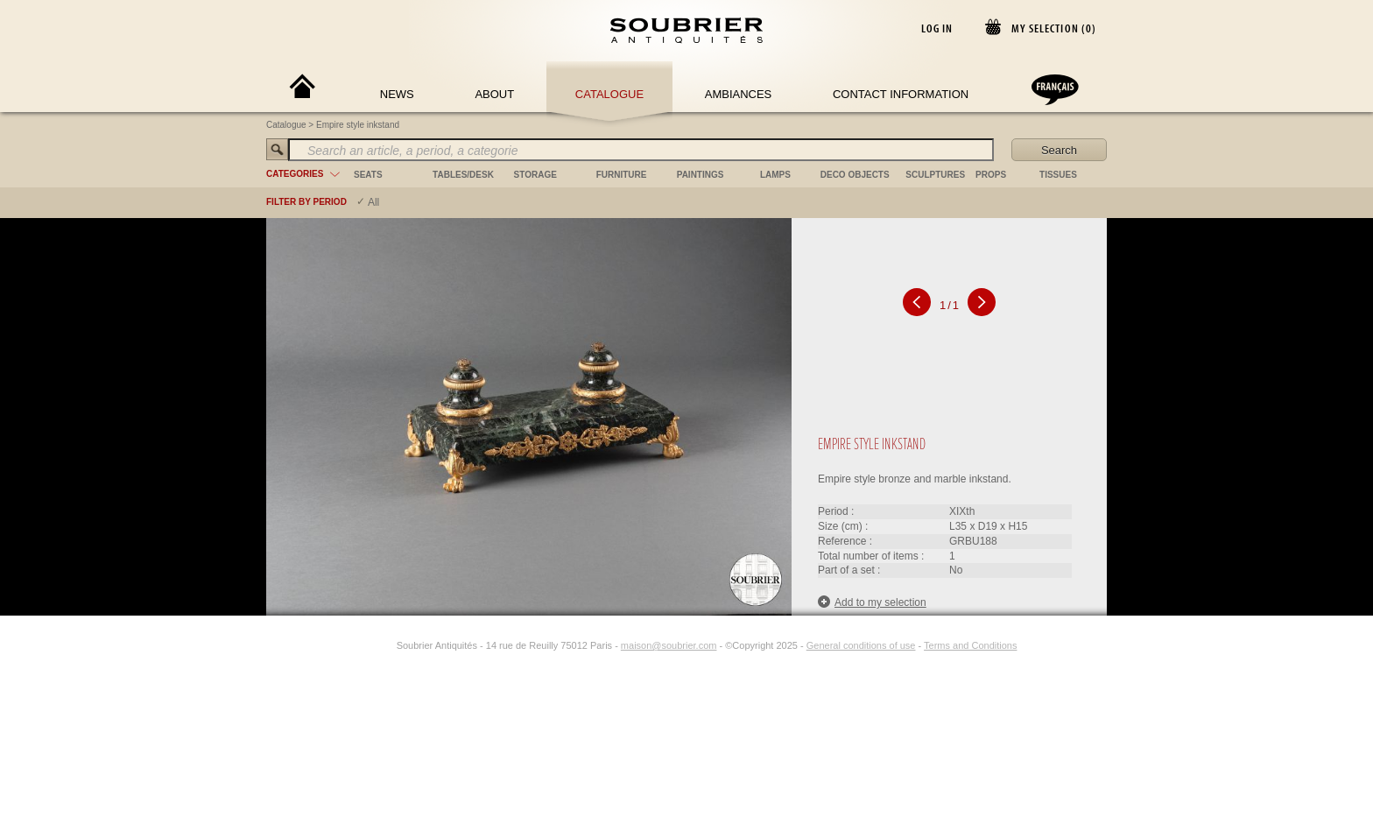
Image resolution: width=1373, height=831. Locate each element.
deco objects (855, 175)
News (397, 94)
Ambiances (738, 94)
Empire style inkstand (357, 125)
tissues (1058, 175)
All (373, 202)
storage (535, 175)
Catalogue (609, 94)
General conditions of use (861, 645)
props (990, 175)
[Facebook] (365, 645)
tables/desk (463, 175)
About (494, 94)
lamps (775, 175)
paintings (700, 175)
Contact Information (900, 94)
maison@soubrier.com (669, 645)
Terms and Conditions (970, 645)
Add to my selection (872, 602)
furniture (621, 175)
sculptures (935, 175)
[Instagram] (385, 645)
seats (368, 175)
